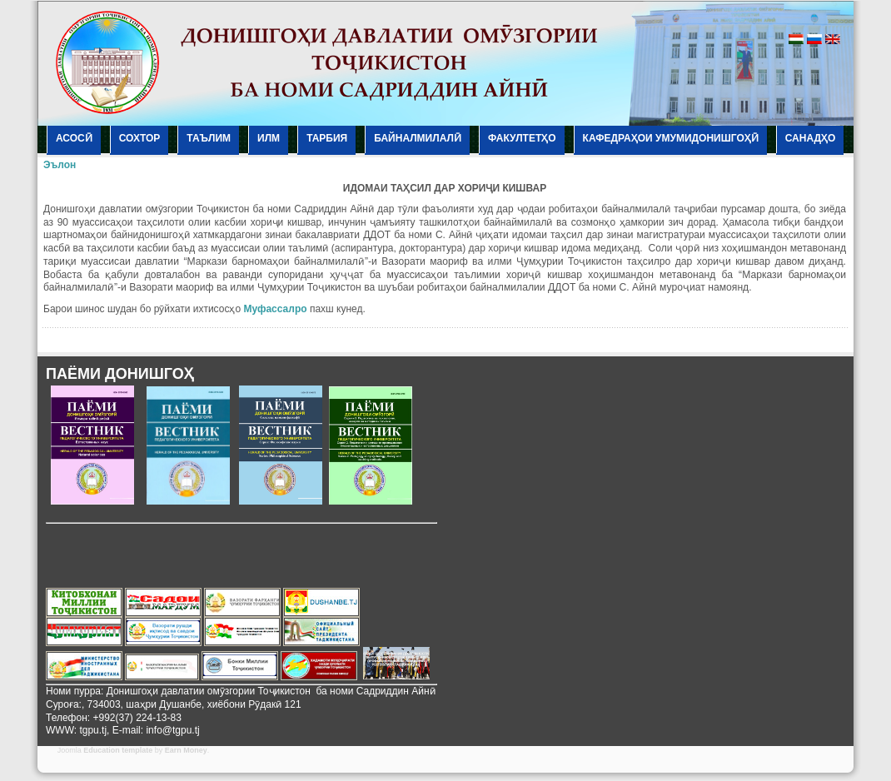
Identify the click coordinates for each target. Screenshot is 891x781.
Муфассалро (274, 309)
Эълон (59, 165)
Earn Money (186, 750)
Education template (117, 750)
